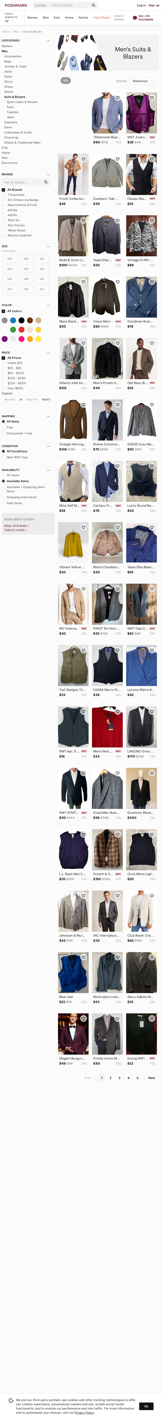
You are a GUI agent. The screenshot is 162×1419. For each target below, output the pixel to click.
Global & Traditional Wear (22, 142)
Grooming (11, 137)
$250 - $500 (14, 383)
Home (69, 17)
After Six (11, 220)
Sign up (153, 5)
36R (25, 279)
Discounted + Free (17, 433)
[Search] (70, 5)
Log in (141, 5)
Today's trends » (15, 530)
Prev (88, 1078)
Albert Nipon (14, 230)
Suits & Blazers (32, 31)
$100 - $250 (14, 378)
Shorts (8, 92)
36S (9, 279)
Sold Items (12, 503)
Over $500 (12, 388)
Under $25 (12, 363)
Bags (7, 61)
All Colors (12, 311)
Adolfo (9, 215)
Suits (10, 107)
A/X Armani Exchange (20, 200)
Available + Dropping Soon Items (23, 489)
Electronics (10, 163)
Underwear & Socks (18, 132)
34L (42, 259)
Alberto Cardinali (17, 235)
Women (32, 17)
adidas (9, 210)
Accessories (12, 56)
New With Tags (15, 457)
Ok (146, 1406)
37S (9, 289)
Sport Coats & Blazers (22, 102)
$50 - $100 (13, 373)
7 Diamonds (13, 195)
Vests (10, 117)
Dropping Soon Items (19, 497)
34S (9, 259)
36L (42, 279)
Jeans (8, 71)
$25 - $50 (12, 368)
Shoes (8, 87)
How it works (119, 17)
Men (46, 17)
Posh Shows (101, 17)
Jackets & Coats (15, 66)
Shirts (8, 82)
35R (25, 269)
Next (151, 1078)
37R (25, 289)
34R (25, 259)
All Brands (12, 190)
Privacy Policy (84, 1413)
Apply (46, 399)
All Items (10, 421)
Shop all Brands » (16, 526)
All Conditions (14, 451)
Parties (83, 17)
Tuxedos (12, 112)
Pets (5, 158)
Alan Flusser (13, 225)
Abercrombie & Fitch (19, 205)
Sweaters (10, 122)
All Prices (11, 358)
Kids (57, 17)
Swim (8, 127)
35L (42, 269)
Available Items (15, 481)
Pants (8, 76)
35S (9, 269)
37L (42, 289)
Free (7, 427)
